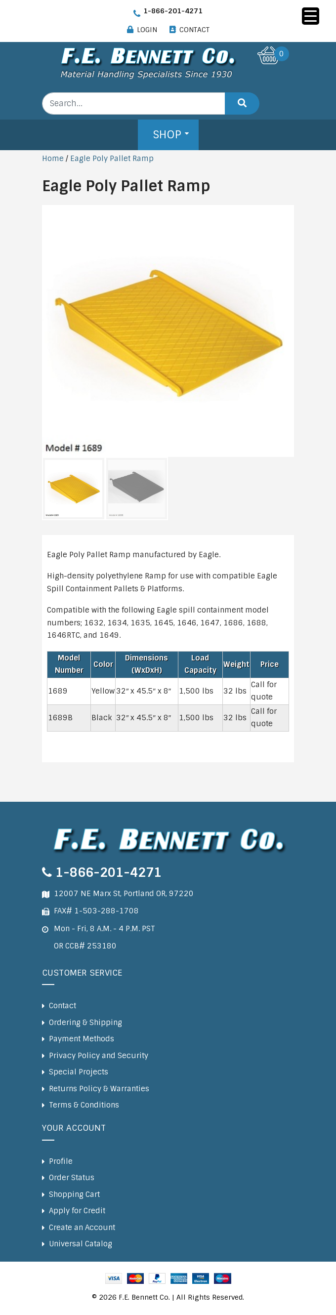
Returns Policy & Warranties (99, 1089)
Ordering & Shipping (85, 1022)
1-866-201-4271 (173, 10)
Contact (62, 1006)
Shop (167, 134)
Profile (61, 1161)
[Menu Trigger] (310, 16)
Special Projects (78, 1072)
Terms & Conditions (84, 1105)
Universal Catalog (80, 1244)
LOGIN (147, 29)
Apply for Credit (77, 1211)
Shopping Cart (74, 1194)
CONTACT (194, 29)
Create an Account (82, 1228)
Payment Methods (81, 1039)
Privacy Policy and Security (98, 1056)
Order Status (71, 1178)
